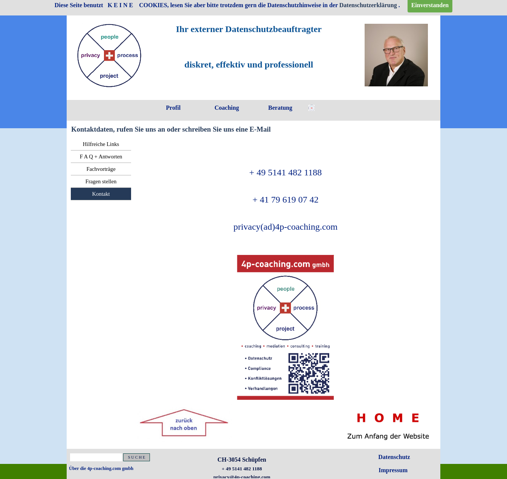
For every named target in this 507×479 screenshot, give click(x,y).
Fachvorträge (100, 169)
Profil (173, 107)
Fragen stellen (101, 181)
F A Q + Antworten (101, 157)
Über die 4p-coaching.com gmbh (101, 468)
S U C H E (136, 457)
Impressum (393, 470)
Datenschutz (394, 457)
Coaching (227, 107)
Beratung (280, 107)
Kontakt (101, 194)
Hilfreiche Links (101, 144)
